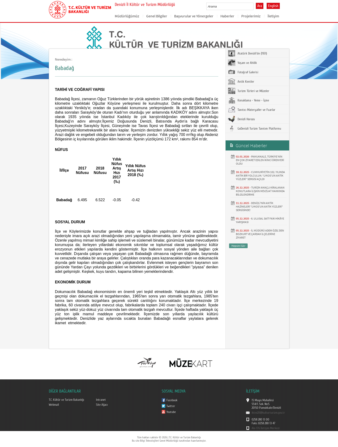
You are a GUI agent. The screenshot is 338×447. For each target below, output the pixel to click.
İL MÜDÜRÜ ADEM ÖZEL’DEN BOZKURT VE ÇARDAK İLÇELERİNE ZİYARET (260, 234)
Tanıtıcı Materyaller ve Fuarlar (251, 109)
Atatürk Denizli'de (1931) (247, 53)
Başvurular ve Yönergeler (193, 16)
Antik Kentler (241, 81)
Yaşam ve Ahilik (242, 62)
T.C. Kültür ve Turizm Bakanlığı (66, 400)
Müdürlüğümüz (127, 16)
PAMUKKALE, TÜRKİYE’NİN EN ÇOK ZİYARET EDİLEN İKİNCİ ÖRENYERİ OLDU (260, 160)
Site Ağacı (102, 405)
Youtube (171, 412)
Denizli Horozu (241, 119)
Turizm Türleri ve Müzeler (248, 91)
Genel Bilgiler (156, 16)
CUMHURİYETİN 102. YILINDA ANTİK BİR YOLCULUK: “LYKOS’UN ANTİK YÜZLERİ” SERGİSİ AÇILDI (260, 175)
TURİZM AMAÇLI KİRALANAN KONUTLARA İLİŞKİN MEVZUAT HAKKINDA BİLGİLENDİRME (260, 191)
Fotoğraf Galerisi (243, 72)
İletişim (273, 16)
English (273, 6)
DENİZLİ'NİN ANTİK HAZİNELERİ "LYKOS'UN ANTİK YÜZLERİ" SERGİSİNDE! (259, 206)
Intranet (101, 400)
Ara (259, 6)
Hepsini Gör (238, 245)
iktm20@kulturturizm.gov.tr (268, 413)
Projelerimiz (251, 16)
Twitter (170, 406)
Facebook (171, 400)
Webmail (54, 405)
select (254, 6)
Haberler (227, 16)
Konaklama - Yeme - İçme (248, 100)
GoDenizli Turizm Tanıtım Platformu (254, 128)
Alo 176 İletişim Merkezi (266, 428)
